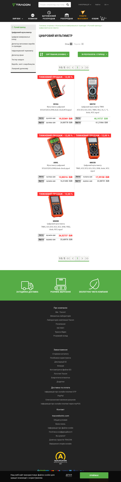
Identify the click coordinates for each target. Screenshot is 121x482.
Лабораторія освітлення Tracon (60, 320)
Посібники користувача (60, 358)
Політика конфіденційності (60, 432)
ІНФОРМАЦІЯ (83, 5)
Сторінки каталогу (60, 354)
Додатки (60, 382)
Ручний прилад (94, 26)
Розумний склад (60, 336)
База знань (60, 424)
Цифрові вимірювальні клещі (21, 38)
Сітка (67, 44)
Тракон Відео (60, 332)
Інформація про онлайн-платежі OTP (60, 392)
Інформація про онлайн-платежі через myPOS (60, 404)
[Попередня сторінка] (73, 67)
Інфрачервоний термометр (22, 51)
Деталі (69, 475)
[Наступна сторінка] (82, 67)
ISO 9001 (60, 328)
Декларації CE (60, 362)
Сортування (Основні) (54, 54)
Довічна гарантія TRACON (60, 440)
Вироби (16, 19)
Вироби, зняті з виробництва (23, 64)
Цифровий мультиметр (22, 32)
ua (105, 5)
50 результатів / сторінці (94, 54)
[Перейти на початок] (68, 67)
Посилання (60, 324)
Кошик (95, 19)
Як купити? (60, 436)
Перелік (77, 44)
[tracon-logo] (21, 4)
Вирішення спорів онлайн (60, 444)
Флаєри (60, 366)
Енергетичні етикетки (60, 378)
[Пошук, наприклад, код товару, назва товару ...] (54, 4)
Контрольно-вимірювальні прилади (71, 26)
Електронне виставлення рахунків (61, 400)
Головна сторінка (46, 26)
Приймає (94, 475)
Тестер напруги (18, 60)
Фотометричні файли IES (60, 370)
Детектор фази (18, 55)
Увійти (97, 5)
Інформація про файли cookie (60, 428)
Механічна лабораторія (60, 316)
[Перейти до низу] (87, 67)
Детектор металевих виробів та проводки (23, 45)
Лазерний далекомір (20, 69)
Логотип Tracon (60, 374)
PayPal (60, 396)
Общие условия (60, 420)
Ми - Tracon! (60, 312)
